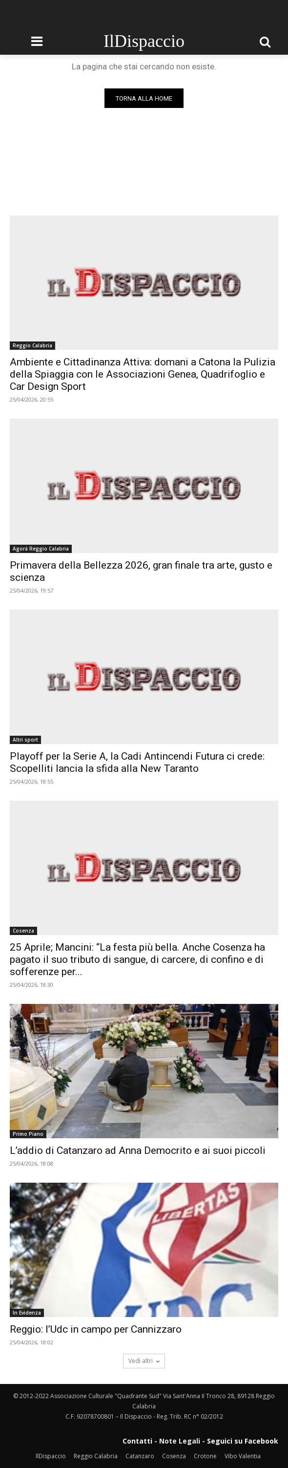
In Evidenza (27, 1312)
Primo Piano (28, 1133)
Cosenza (23, 930)
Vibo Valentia (243, 1456)
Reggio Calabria (32, 345)
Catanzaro (139, 1456)
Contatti (137, 1441)
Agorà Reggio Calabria (41, 548)
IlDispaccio (51, 1456)
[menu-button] (36, 41)
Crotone (205, 1456)
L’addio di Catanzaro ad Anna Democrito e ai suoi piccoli (138, 1150)
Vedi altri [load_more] (144, 1361)
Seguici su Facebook (242, 1441)
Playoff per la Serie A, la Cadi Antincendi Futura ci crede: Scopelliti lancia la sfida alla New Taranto (137, 762)
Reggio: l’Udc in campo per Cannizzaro (96, 1329)
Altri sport (25, 739)
